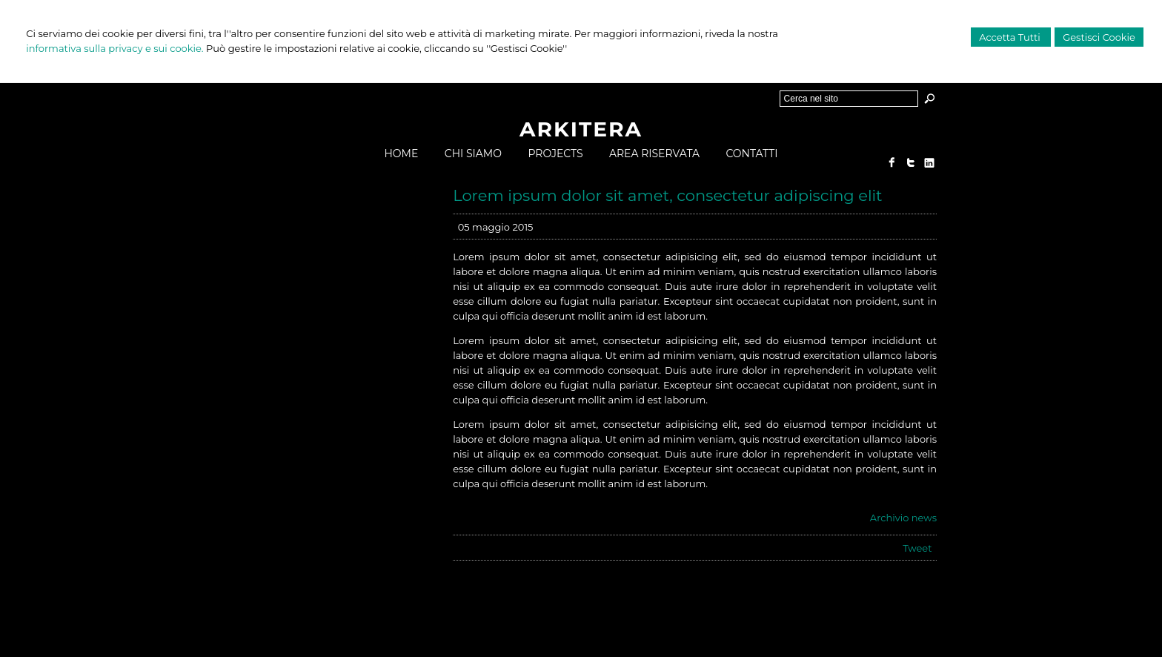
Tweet (917, 548)
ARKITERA (581, 129)
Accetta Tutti (1011, 37)
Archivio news (903, 518)
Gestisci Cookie (1099, 37)
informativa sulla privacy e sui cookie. (114, 48)
